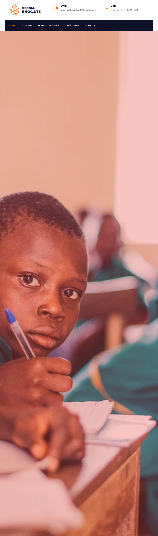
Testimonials (72, 25)
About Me (26, 25)
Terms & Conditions (48, 25)
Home (12, 25)
